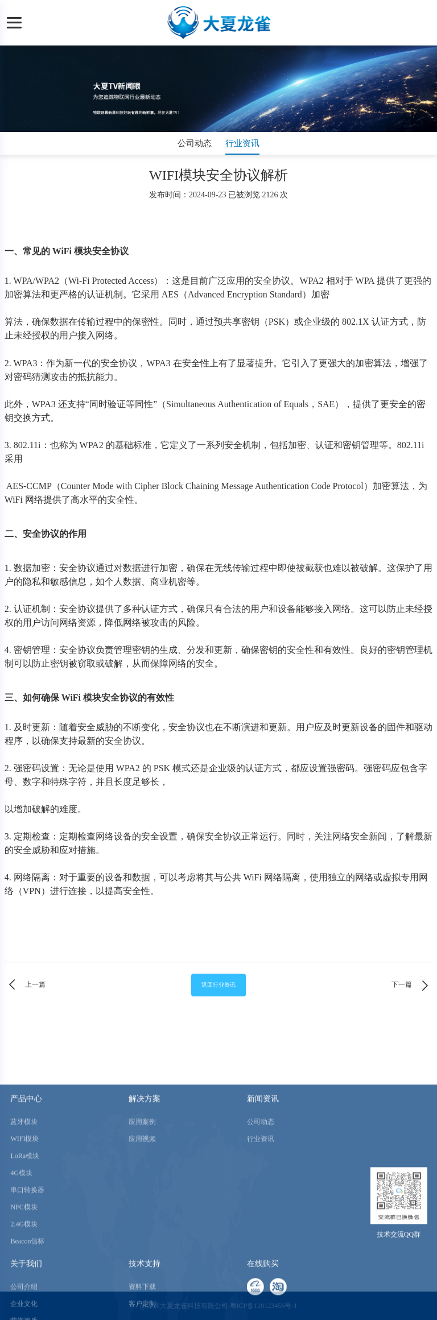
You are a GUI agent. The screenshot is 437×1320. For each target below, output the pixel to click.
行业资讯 (242, 143)
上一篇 (25, 985)
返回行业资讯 (218, 985)
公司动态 (195, 143)
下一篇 (411, 985)
